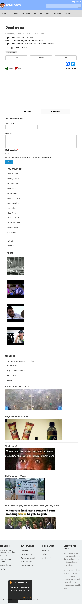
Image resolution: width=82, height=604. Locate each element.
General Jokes (13, 184)
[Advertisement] (41, 89)
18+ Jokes (12, 208)
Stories (57, 14)
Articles (38, 14)
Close (28, 583)
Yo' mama (12, 233)
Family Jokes (12, 52)
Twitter (44, 554)
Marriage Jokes (14, 198)
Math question (11, 150)
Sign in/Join (76, 2)
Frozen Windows (27, 566)
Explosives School (28, 558)
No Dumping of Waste (15, 476)
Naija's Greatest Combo (16, 416)
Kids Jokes (12, 188)
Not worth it (25, 550)
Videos (14, 14)
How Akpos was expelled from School (20, 361)
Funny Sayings (13, 179)
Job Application (12, 376)
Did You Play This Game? (17, 387)
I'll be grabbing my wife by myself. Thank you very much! (32, 506)
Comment (9, 133)
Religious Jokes (14, 223)
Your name (9, 123)
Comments (27, 111)
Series (68, 14)
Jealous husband (13, 366)
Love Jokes (12, 193)
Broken (11, 246)
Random (41, 58)
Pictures (26, 14)
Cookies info (46, 558)
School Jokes (13, 228)
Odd (48, 14)
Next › (66, 58)
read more (13, 601)
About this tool (27, 597)
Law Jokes (12, 213)
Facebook (55, 111)
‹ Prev (16, 58)
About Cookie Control (10, 582)
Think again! (11, 446)
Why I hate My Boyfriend (16, 371)
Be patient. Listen (27, 554)
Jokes (4, 14)
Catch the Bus (26, 562)
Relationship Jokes (15, 218)
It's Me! (9, 380)
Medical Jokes (13, 203)
